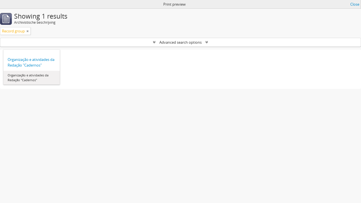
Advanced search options (180, 42)
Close (354, 4)
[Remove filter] (28, 31)
